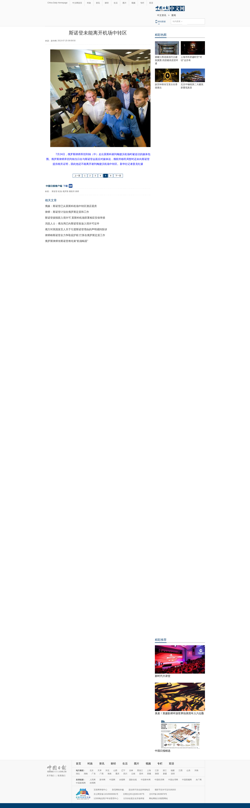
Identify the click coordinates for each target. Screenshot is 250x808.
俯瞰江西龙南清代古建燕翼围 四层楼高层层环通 (166, 60)
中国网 (112, 780)
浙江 (165, 770)
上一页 (77, 176)
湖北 (78, 774)
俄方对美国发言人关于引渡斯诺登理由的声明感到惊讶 (76, 229)
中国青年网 (146, 780)
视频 (133, 3)
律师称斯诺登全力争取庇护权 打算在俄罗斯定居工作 (75, 235)
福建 (173, 770)
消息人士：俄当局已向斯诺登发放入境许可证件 (72, 223)
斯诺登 (54, 191)
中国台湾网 (173, 780)
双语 (151, 3)
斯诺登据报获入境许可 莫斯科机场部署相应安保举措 (75, 217)
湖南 (86, 774)
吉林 (131, 770)
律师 (77, 191)
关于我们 (50, 775)
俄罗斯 (65, 191)
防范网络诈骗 (118, 790)
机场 (60, 191)
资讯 (98, 3)
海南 (109, 774)
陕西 (157, 774)
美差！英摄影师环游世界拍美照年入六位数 (179, 713)
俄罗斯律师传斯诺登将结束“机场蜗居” (66, 241)
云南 (133, 774)
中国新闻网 (81, 783)
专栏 (142, 3)
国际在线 (133, 780)
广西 (102, 774)
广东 (94, 774)
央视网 (122, 780)
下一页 (118, 176)
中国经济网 (159, 780)
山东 (188, 770)
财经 (107, 3)
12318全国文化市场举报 (133, 798)
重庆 (117, 774)
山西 (115, 770)
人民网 (92, 780)
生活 (116, 3)
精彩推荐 (161, 639)
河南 (196, 770)
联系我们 (61, 775)
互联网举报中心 (100, 790)
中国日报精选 (162, 750)
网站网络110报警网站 (158, 798)
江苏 (157, 770)
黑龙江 (140, 770)
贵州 (141, 774)
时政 (89, 3)
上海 (149, 770)
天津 (99, 770)
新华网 (102, 780)
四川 (125, 774)
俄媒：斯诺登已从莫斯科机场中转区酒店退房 (71, 206)
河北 (107, 770)
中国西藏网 (187, 780)
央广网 (199, 780)
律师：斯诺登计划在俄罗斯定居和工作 (67, 212)
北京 (92, 770)
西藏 (149, 774)
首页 (78, 763)
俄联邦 (72, 191)
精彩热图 (161, 34)
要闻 (173, 15)
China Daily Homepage (57, 3)
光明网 (92, 783)
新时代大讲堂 (162, 676)
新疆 (165, 774)
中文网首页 (77, 3)
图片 (124, 3)
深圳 (173, 774)
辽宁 (123, 770)
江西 (180, 770)
